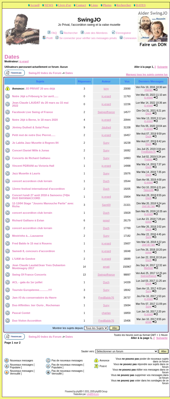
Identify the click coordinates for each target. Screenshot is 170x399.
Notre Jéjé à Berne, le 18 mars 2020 (35, 119)
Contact (81, 5)
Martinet (148, 268)
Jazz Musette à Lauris (26, 173)
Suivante (162, 67)
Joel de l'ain (148, 206)
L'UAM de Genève (23, 258)
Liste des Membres (94, 32)
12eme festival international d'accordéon (38, 188)
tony (106, 88)
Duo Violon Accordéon (26, 320)
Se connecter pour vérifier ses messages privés (86, 38)
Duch (148, 113)
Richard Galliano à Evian (28, 220)
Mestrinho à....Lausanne (27, 235)
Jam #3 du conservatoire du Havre (34, 297)
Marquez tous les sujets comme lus (147, 74)
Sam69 (106, 204)
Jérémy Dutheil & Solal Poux (30, 127)
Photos (107, 5)
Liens (94, 5)
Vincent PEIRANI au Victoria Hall (33, 165)
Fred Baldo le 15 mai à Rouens (32, 243)
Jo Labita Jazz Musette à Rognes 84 (35, 142)
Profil (48, 38)
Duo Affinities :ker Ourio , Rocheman (36, 305)
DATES (140, 5)
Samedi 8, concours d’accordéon (33, 251)
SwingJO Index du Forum (44, 72)
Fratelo (148, 159)
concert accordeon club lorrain (32, 181)
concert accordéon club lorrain (32, 212)
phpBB (79, 391)
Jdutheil (106, 127)
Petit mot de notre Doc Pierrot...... (33, 135)
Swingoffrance (106, 112)
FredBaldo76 (148, 151)
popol (106, 220)
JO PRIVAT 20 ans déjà (40, 88)
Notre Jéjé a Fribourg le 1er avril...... (35, 96)
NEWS (48, 5)
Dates (11, 57)
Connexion (128, 38)
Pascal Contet (21, 312)
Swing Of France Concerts (29, 274)
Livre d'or (64, 5)
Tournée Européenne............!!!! (32, 289)
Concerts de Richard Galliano (31, 158)
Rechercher (123, 5)
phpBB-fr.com (93, 394)
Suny (106, 142)
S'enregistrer (121, 32)
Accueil (34, 5)
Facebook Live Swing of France (32, 112)
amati (106, 266)
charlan (148, 90)
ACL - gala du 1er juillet (27, 282)
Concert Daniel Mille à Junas (30, 150)
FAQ (52, 32)
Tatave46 (148, 190)
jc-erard (24, 61)
